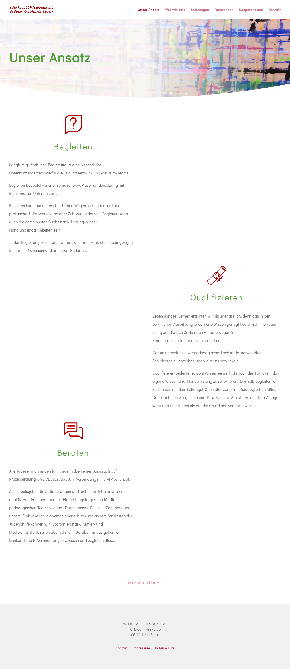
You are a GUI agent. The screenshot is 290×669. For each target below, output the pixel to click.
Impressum (141, 648)
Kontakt (275, 10)
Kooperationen (251, 10)
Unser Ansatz (148, 10)
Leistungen (200, 10)
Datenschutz (164, 648)
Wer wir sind (175, 10)
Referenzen (224, 10)
